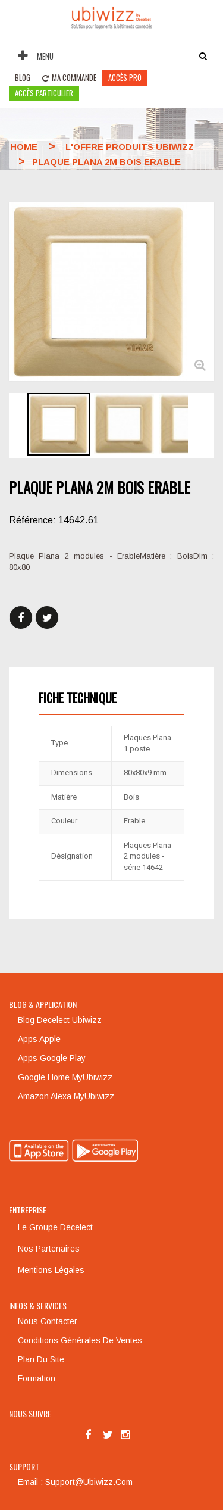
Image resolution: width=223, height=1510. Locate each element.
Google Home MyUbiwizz (65, 1077)
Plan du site (41, 1359)
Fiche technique (78, 698)
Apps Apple (39, 1039)
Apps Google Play (52, 1058)
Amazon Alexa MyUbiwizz (66, 1096)
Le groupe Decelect (55, 1227)
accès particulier (44, 93)
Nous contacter (47, 1321)
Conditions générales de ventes (80, 1340)
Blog (22, 77)
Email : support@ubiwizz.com (75, 1482)
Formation (36, 1378)
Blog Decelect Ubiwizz (60, 1020)
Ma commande (69, 77)
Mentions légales (51, 1270)
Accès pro (125, 77)
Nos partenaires (49, 1248)
